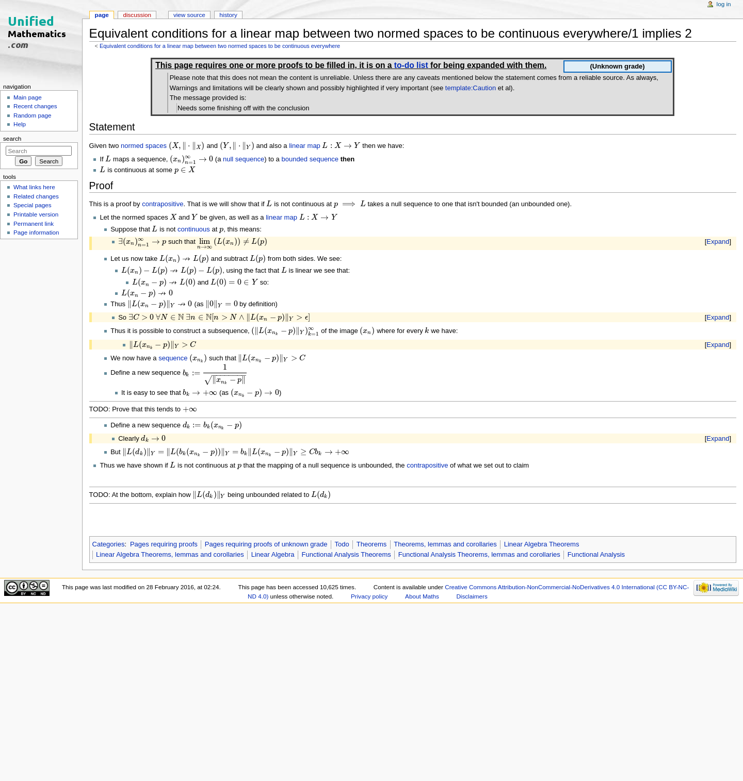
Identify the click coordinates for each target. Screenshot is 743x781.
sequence (172, 358)
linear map (304, 145)
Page (102, 14)
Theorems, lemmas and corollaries (445, 544)
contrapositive (162, 204)
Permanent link (33, 223)
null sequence (243, 159)
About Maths (422, 596)
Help (19, 124)
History (228, 14)
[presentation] (187, 145)
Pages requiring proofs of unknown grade (266, 544)
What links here (34, 187)
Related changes (36, 196)
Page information (36, 232)
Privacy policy (369, 596)
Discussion (137, 14)
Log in (724, 4)
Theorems (372, 544)
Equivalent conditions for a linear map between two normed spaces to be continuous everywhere (220, 46)
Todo (342, 544)
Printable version (35, 214)
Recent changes (35, 106)
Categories (108, 544)
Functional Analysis (596, 554)
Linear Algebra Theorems (541, 544)
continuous (193, 229)
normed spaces (144, 145)
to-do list (411, 65)
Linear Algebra (273, 554)
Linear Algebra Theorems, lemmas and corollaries (170, 554)
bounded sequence (309, 159)
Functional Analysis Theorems (346, 554)
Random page (32, 115)
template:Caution (470, 88)
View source (189, 14)
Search (12, 138)
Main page (27, 97)
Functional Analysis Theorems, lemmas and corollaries (479, 554)
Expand (717, 241)
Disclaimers (471, 596)
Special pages (32, 205)
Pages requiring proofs (164, 544)
